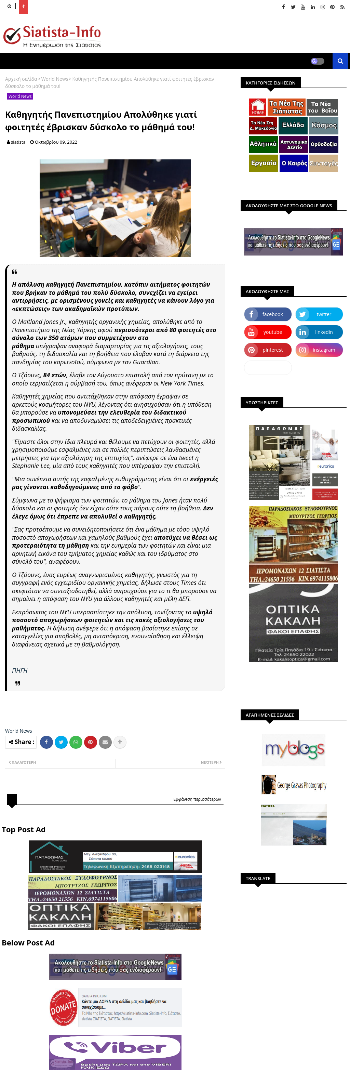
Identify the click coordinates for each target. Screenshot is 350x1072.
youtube (273, 332)
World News (54, 79)
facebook (272, 314)
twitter (324, 314)
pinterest (273, 350)
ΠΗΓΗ (19, 670)
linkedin (324, 332)
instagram (324, 350)
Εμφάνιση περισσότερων (197, 799)
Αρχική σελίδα (21, 79)
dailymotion (268, 367)
